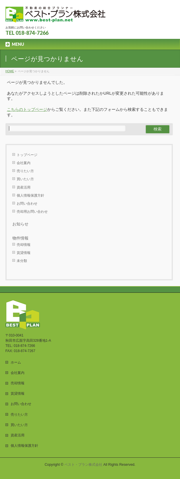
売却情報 (23, 245)
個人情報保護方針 (30, 195)
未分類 (22, 261)
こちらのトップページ (27, 109)
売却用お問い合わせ (32, 212)
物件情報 (20, 238)
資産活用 (23, 187)
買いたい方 (25, 179)
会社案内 (23, 163)
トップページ (27, 155)
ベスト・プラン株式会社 (83, 465)
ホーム (16, 362)
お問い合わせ (27, 204)
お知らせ (20, 224)
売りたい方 (25, 171)
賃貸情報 (23, 253)
